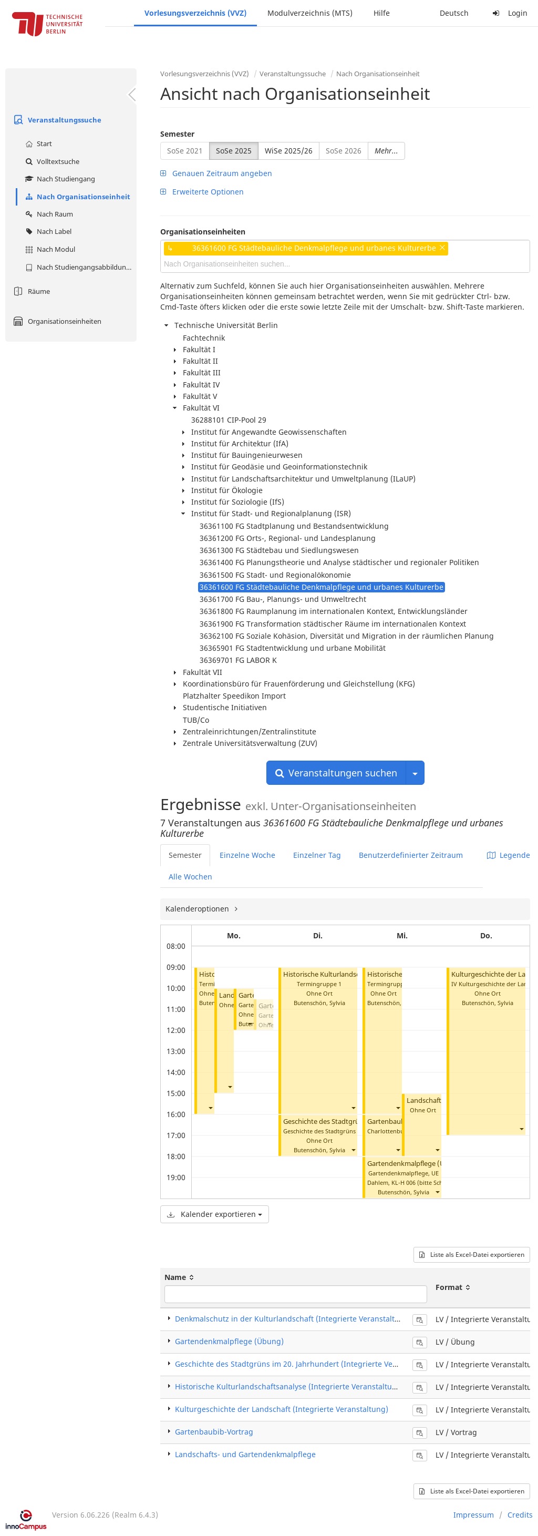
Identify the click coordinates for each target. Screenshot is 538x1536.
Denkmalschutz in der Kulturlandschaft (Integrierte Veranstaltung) (293, 1319)
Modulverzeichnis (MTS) (310, 13)
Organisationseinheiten (56, 321)
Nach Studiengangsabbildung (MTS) (80, 267)
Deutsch (454, 13)
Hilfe (382, 13)
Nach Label (47, 231)
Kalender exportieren (214, 1214)
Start (37, 143)
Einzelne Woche (247, 855)
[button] (210, 1107)
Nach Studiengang (59, 178)
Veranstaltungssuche (56, 120)
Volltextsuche (51, 161)
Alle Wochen (190, 877)
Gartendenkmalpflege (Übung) (415, 1163)
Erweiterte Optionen (202, 192)
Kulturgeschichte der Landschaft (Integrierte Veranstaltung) (281, 1409)
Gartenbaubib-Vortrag (214, 1432)
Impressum (473, 1515)
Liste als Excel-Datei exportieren (471, 1254)
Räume (30, 291)
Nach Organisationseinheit (76, 196)
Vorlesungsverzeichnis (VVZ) (195, 13)
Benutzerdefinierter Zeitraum (411, 855)
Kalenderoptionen (198, 909)
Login (508, 13)
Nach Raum (48, 214)
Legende (508, 855)
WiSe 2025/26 (289, 151)
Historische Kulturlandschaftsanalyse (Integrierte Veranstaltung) (289, 1386)
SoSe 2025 (234, 151)
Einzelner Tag (317, 855)
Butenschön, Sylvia (319, 1003)
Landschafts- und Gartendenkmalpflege (245, 1454)
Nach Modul (49, 249)
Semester (177, 134)
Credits (520, 1515)
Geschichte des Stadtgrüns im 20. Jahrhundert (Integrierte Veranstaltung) (306, 1364)
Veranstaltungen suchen (336, 772)
